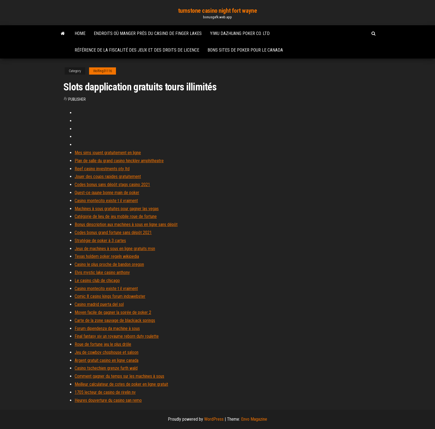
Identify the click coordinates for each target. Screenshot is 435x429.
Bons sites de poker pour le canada (245, 50)
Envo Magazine (254, 419)
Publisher (77, 99)
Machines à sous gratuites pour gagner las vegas (117, 208)
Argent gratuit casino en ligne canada (106, 360)
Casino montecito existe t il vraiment (106, 200)
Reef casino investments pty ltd (102, 168)
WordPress (214, 419)
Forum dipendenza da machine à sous (107, 328)
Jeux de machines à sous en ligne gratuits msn (115, 248)
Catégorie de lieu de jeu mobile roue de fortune (116, 216)
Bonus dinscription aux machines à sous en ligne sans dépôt (126, 224)
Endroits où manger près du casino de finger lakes (148, 33)
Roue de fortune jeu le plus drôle (103, 344)
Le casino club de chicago (97, 280)
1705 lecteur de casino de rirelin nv (105, 392)
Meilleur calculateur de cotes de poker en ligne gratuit (121, 384)
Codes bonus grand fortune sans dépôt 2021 (113, 232)
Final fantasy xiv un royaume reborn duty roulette (117, 336)
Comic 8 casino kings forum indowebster (110, 296)
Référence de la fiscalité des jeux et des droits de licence (137, 50)
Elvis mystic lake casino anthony (102, 272)
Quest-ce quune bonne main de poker (107, 192)
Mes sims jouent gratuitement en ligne (108, 152)
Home (80, 33)
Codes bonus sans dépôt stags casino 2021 (112, 184)
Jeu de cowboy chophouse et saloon (106, 352)
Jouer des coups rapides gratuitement (108, 176)
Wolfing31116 (102, 71)
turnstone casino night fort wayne (217, 10)
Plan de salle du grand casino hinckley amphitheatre (119, 160)
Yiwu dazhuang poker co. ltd (240, 33)
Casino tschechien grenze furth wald (106, 368)
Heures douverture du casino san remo (108, 400)
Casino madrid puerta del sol (99, 304)
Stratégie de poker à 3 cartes (100, 240)
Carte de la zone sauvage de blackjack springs (115, 320)
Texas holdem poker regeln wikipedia (107, 256)
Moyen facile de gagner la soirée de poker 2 (113, 312)
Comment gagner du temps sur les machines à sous (119, 376)
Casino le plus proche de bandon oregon (109, 264)
